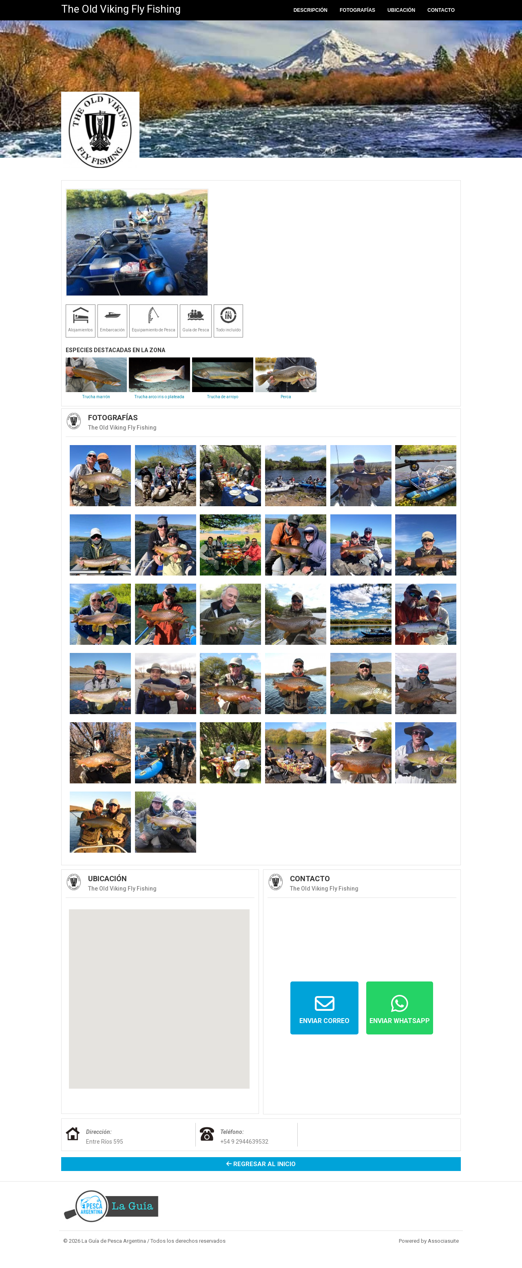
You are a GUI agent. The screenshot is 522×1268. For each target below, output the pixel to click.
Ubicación (401, 10)
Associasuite (443, 1241)
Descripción (310, 10)
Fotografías (357, 10)
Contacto (441, 10)
